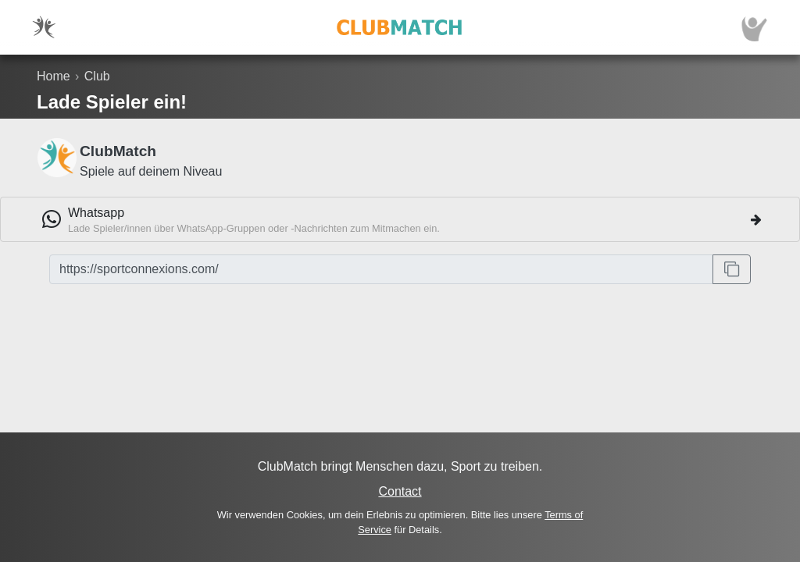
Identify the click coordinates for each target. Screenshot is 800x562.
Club (97, 76)
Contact (399, 491)
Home (53, 76)
